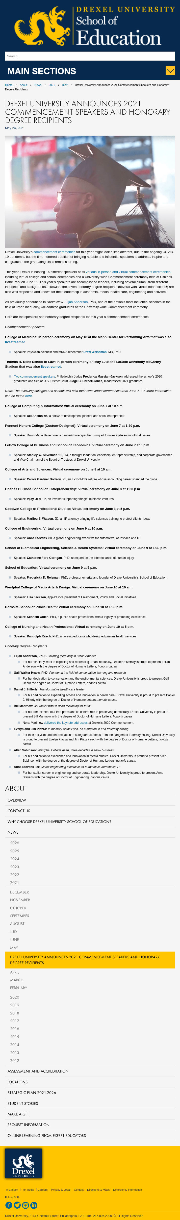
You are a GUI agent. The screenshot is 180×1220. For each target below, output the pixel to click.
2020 (14, 997)
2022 (14, 874)
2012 (14, 1060)
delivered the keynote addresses (66, 723)
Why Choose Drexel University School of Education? (59, 821)
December (19, 891)
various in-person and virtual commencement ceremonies (128, 272)
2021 (52, 84)
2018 (14, 1012)
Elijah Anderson (76, 302)
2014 (14, 1044)
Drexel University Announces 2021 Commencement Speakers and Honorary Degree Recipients (85, 959)
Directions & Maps (98, 1189)
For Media (28, 1189)
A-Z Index (12, 1189)
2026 (14, 842)
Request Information (28, 1124)
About (23, 84)
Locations (18, 1081)
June (14, 939)
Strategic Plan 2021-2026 (32, 1092)
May (14, 947)
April (14, 972)
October (18, 907)
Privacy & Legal (60, 1189)
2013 (14, 1052)
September (19, 915)
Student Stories (23, 1103)
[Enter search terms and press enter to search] (90, 56)
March (16, 979)
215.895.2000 (102, 1216)
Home (8, 84)
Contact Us (19, 810)
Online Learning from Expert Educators (47, 1135)
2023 (14, 866)
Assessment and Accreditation (38, 1071)
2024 (14, 858)
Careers (42, 1189)
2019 (14, 1004)
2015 (14, 1036)
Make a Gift (19, 1113)
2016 (14, 1028)
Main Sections (42, 70)
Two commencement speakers (34, 376)
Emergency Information (127, 1189)
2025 (14, 850)
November (20, 899)
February (18, 987)
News (37, 84)
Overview (17, 800)
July (13, 931)
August (17, 923)
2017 (14, 1020)
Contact (79, 1189)
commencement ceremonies (54, 252)
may (65, 84)
